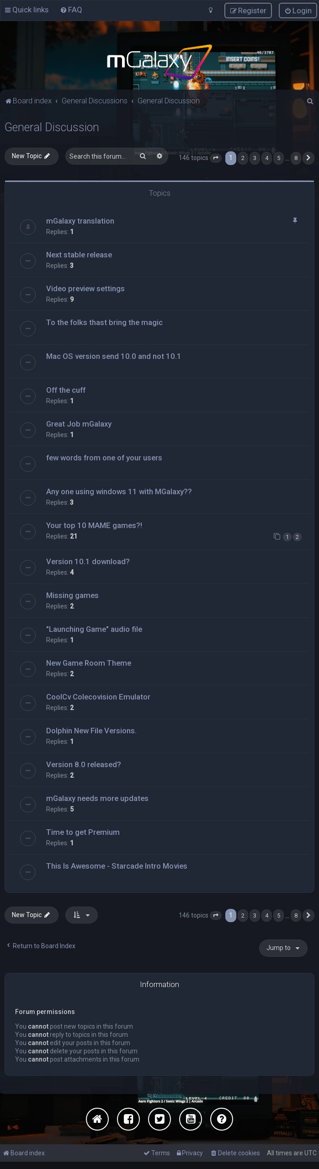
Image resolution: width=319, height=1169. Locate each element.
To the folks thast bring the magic (104, 322)
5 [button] (278, 157)
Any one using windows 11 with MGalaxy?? (119, 491)
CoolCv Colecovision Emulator (98, 696)
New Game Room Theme (88, 662)
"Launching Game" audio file (94, 628)
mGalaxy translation (80, 220)
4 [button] (266, 157)
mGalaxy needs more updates (97, 797)
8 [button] (296, 157)
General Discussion (52, 126)
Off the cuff (65, 390)
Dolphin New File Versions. (91, 730)
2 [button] (243, 157)
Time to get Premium (83, 831)
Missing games (72, 594)
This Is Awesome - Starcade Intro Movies (116, 865)
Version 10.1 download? (88, 561)
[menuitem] (71, 9)
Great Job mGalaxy (79, 423)
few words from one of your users (104, 457)
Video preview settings (85, 288)
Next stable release (79, 254)
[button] (216, 157)
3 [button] (254, 157)
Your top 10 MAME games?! (94, 525)
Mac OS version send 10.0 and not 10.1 (113, 356)
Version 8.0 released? (83, 764)
